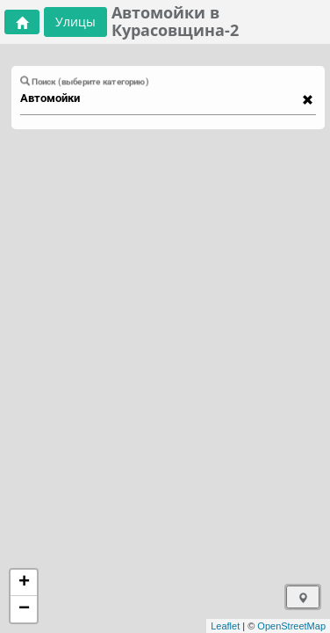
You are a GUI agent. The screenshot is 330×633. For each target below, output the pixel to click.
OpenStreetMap (291, 626)
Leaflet (225, 626)
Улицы (75, 21)
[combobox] (159, 98)
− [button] (24, 609)
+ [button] (24, 583)
